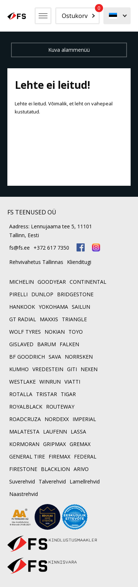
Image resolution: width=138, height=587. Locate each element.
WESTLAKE (22, 381)
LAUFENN (55, 431)
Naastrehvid (23, 493)
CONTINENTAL (88, 281)
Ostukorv (81, 13)
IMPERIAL (84, 419)
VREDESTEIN (47, 369)
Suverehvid (22, 481)
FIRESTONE (23, 468)
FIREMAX (59, 456)
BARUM (46, 344)
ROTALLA (20, 394)
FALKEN (69, 344)
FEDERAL (85, 456)
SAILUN (81, 306)
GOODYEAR (52, 281)
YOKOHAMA (53, 306)
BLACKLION (55, 468)
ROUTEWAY (60, 406)
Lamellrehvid (85, 481)
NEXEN (89, 369)
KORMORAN (24, 444)
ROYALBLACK (25, 406)
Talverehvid (52, 481)
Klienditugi (79, 261)
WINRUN (50, 381)
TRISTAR (46, 394)
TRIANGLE (74, 319)
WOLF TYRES (25, 331)
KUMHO (19, 369)
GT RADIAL (22, 319)
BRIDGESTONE (75, 294)
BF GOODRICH (27, 356)
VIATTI (72, 381)
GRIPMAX (54, 444)
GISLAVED (21, 344)
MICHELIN (21, 281)
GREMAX (80, 444)
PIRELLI (18, 294)
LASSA (78, 431)
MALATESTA (24, 431)
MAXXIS (49, 319)
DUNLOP (42, 294)
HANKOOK (22, 306)
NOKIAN (55, 331)
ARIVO (81, 468)
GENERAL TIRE (27, 456)
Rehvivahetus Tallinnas (36, 261)
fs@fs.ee (19, 247)
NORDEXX (57, 419)
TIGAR (68, 394)
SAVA (55, 356)
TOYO (75, 331)
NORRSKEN (79, 356)
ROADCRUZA (25, 419)
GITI (72, 369)
